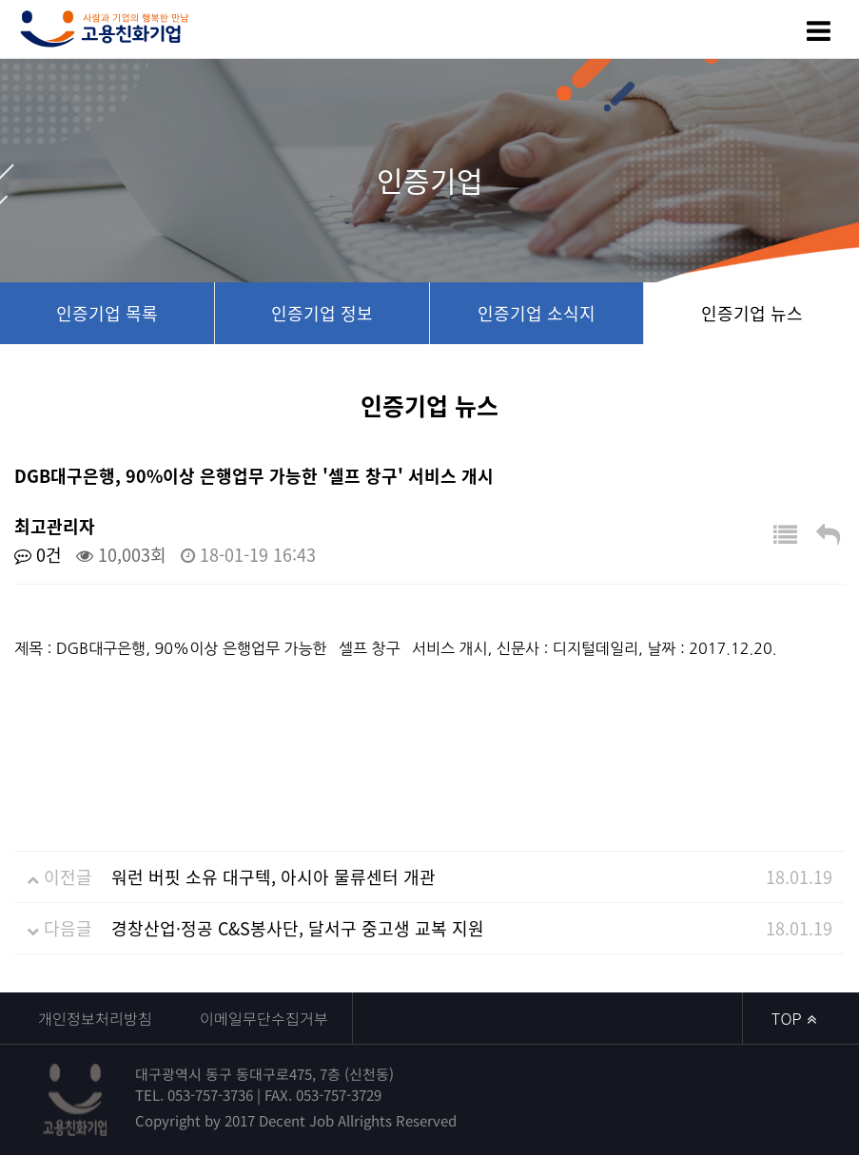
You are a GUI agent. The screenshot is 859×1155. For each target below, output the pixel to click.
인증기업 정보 (322, 313)
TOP (793, 1019)
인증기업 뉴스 (752, 313)
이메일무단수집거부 (264, 1018)
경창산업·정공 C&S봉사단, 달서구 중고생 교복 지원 (297, 928)
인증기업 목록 (107, 313)
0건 (38, 555)
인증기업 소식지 (536, 313)
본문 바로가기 (0, 0)
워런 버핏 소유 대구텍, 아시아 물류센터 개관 (273, 877)
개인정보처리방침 (95, 1018)
